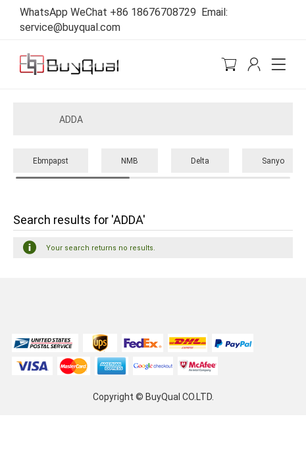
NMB (129, 160)
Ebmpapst (50, 160)
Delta (200, 160)
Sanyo (273, 160)
